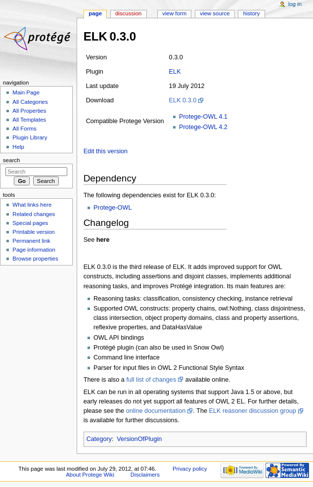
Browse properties (35, 259)
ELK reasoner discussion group (252, 410)
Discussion (128, 13)
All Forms (24, 129)
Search (11, 160)
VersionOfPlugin (139, 439)
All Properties (29, 111)
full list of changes (151, 379)
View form (174, 13)
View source (214, 13)
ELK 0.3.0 (183, 100)
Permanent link (31, 241)
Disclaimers (145, 475)
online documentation (156, 410)
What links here (31, 205)
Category (99, 439)
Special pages (30, 223)
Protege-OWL (112, 207)
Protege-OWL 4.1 (203, 116)
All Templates (29, 120)
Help (18, 147)
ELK (175, 71)
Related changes (33, 214)
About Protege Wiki (90, 475)
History (251, 13)
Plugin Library (29, 137)
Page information (33, 250)
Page (95, 13)
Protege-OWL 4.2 (203, 127)
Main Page (26, 92)
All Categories (29, 102)
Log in (295, 4)
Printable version (33, 232)
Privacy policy (190, 469)
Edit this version (106, 151)
